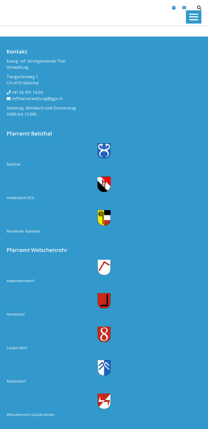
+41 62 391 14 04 (25, 92)
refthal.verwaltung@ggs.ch (35, 98)
